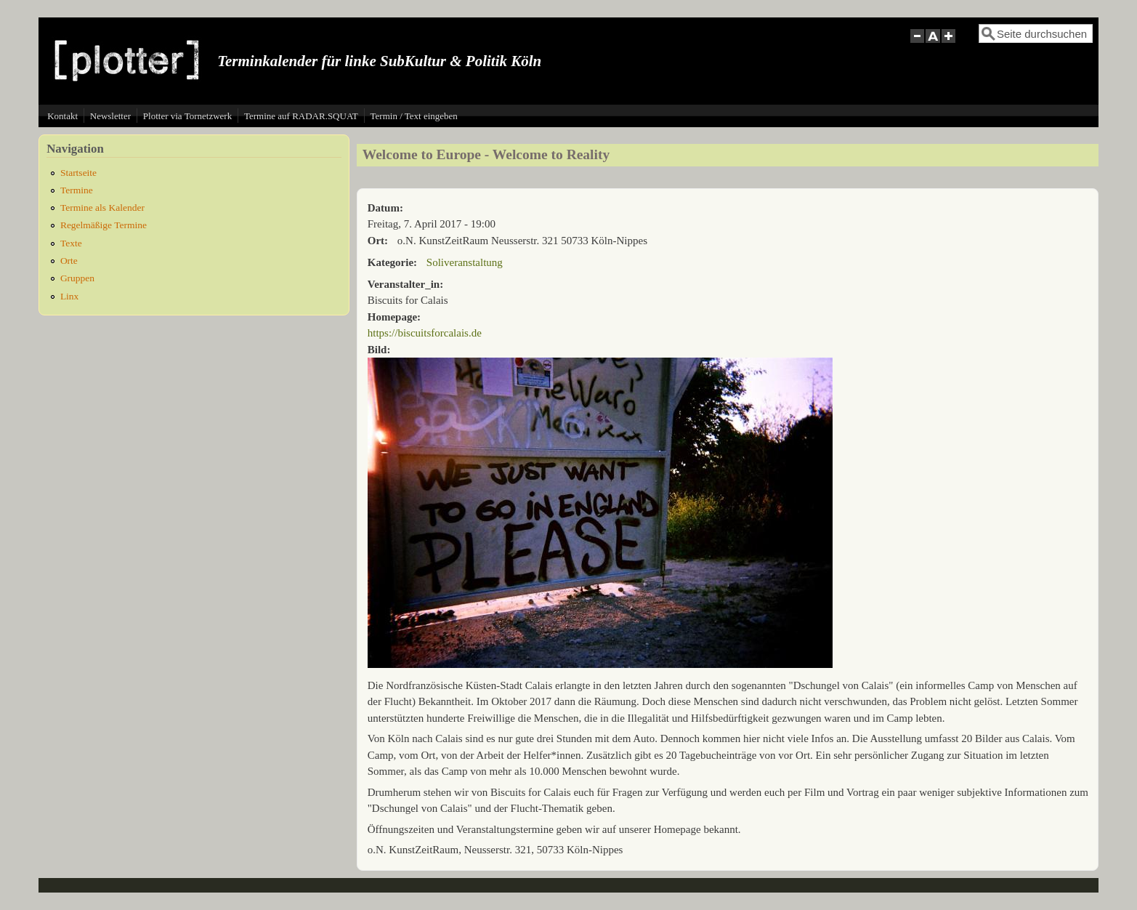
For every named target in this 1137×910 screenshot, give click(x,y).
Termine (76, 190)
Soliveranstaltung (464, 262)
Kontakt (62, 115)
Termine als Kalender (102, 207)
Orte (69, 260)
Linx (69, 296)
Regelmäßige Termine (103, 225)
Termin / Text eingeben (414, 115)
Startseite (78, 172)
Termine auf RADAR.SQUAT (301, 115)
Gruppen (77, 278)
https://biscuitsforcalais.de (425, 333)
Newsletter (110, 115)
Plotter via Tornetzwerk (187, 115)
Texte (71, 243)
